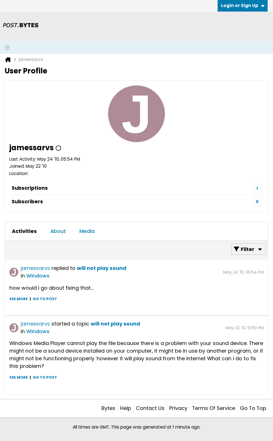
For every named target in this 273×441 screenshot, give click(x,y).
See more (18, 298)
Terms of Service (213, 408)
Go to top (253, 408)
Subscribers (27, 201)
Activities (24, 231)
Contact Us (150, 408)
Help (125, 408)
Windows (37, 275)
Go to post (45, 298)
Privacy (178, 408)
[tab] (24, 231)
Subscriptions (30, 187)
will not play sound (101, 268)
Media (87, 231)
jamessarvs (35, 268)
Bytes (108, 408)
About (58, 231)
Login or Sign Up (243, 5)
